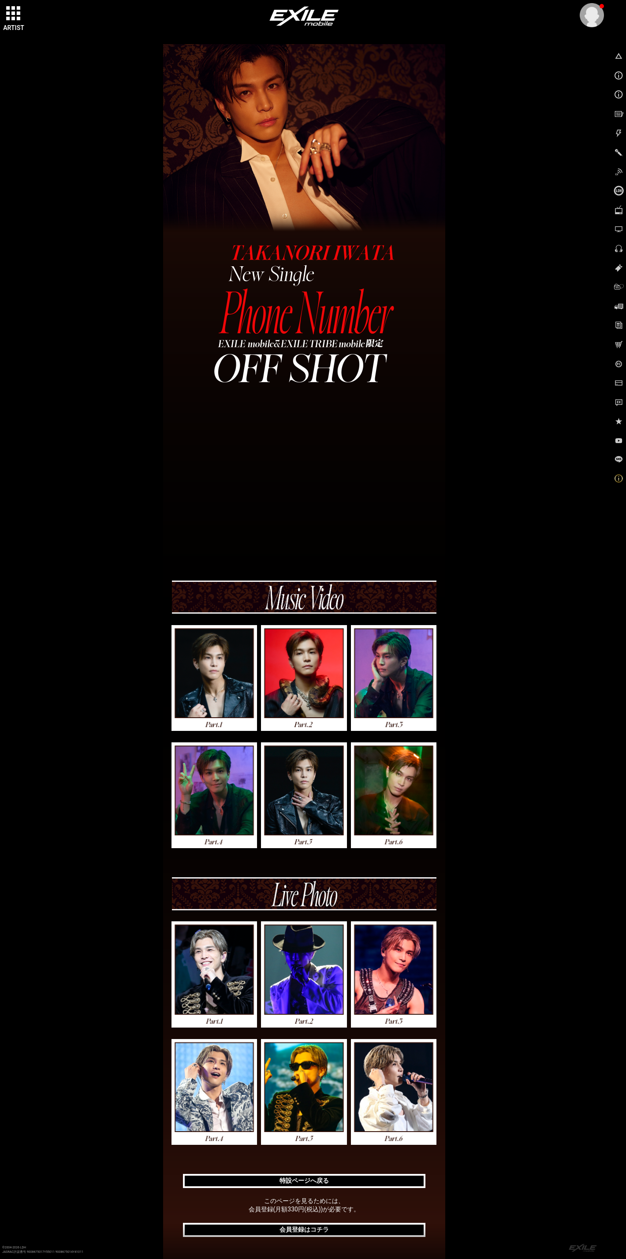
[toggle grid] (13, 13)
